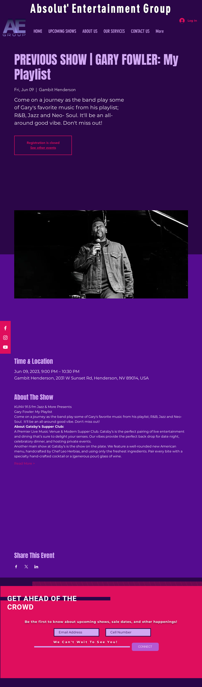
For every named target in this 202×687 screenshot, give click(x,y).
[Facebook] (5, 328)
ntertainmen (107, 9)
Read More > (24, 463)
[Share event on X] (26, 566)
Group (157, 9)
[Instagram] (5, 338)
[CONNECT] (145, 647)
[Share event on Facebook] (16, 566)
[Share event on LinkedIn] (36, 566)
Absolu (46, 9)
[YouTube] (5, 347)
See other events (43, 148)
